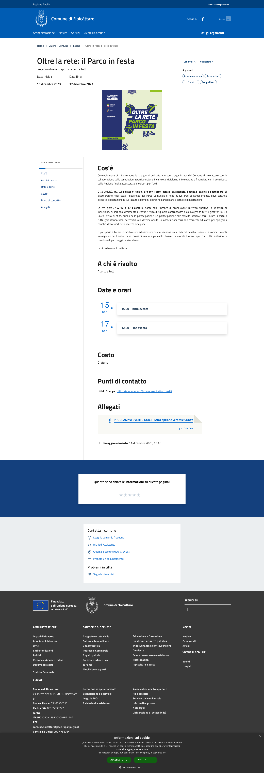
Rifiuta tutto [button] (146, 759)
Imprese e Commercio (95, 650)
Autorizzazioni (141, 660)
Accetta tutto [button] (119, 759)
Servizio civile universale (147, 698)
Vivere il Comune (59, 46)
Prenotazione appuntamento (99, 689)
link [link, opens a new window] (164, 752)
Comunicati (189, 641)
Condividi (190, 62)
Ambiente (138, 650)
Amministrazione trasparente (150, 689)
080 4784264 (62, 732)
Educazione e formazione (147, 636)
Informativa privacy (144, 703)
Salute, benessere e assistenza (151, 655)
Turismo (87, 665)
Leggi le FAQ (90, 698)
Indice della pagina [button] (50, 162)
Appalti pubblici (92, 655)
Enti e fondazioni (43, 650)
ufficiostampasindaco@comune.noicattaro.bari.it (144, 391)
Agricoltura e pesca (144, 664)
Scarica (185, 428)
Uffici (36, 646)
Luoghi (187, 666)
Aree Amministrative (45, 641)
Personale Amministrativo (48, 660)
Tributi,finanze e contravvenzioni (152, 646)
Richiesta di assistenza (96, 703)
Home (40, 46)
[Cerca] (227, 19)
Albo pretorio (140, 694)
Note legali (139, 708)
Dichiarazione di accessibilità (149, 712)
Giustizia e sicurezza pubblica (150, 641)
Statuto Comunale (43, 672)
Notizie (187, 636)
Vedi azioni (207, 62)
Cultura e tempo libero (96, 641)
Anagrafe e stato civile (96, 636)
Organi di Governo (43, 636)
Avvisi (186, 646)
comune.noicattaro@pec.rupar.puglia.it (56, 727)
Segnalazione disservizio (97, 694)
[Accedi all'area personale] (218, 4)
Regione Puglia (41, 4)
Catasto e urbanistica (95, 660)
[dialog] (132, 753)
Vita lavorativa (91, 646)
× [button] (260, 736)
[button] (132, 767)
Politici (37, 655)
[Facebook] (197, 18)
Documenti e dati (43, 665)
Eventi (76, 46)
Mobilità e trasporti (94, 669)
